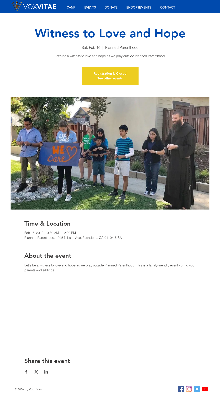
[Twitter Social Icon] (197, 389)
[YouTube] (205, 389)
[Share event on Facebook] (26, 372)
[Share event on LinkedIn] (46, 372)
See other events (110, 78)
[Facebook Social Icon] (181, 389)
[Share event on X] (36, 372)
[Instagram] (189, 389)
